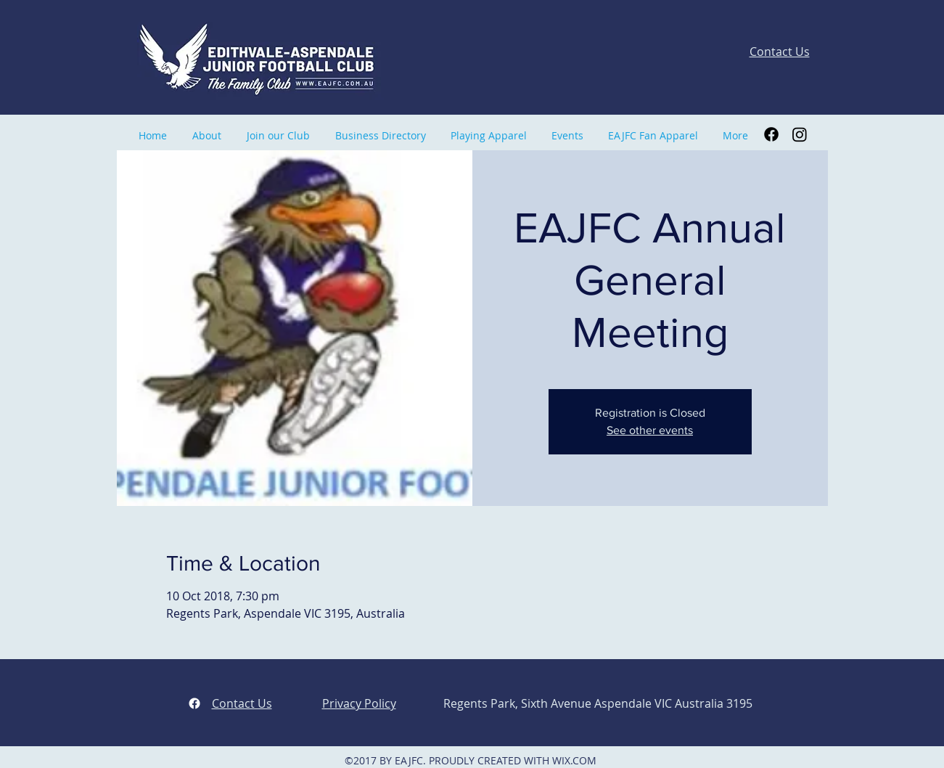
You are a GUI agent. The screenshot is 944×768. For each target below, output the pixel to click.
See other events (650, 430)
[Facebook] (771, 134)
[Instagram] (799, 134)
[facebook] (194, 703)
